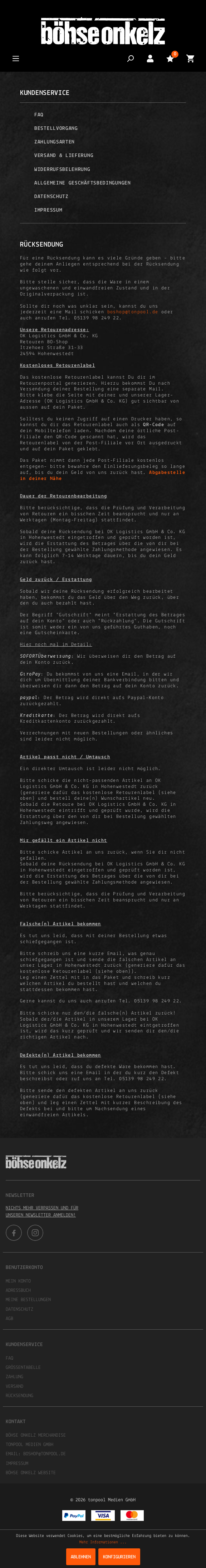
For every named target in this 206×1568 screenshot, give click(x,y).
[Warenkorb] (190, 58)
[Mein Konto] (150, 58)
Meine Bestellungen (28, 1300)
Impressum (48, 210)
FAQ (39, 115)
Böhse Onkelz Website (31, 1473)
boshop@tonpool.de (132, 312)
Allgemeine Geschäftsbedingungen (82, 183)
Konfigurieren (119, 1557)
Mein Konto (18, 1281)
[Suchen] (130, 58)
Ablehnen (81, 1557)
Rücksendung (19, 1395)
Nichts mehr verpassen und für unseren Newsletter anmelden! (42, 1211)
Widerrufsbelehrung (62, 169)
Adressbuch (18, 1290)
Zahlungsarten (54, 142)
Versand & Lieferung (63, 155)
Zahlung (14, 1377)
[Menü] (16, 58)
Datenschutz (51, 196)
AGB (9, 1318)
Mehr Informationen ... (103, 1542)
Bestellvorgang (56, 128)
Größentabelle (23, 1367)
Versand (14, 1386)
